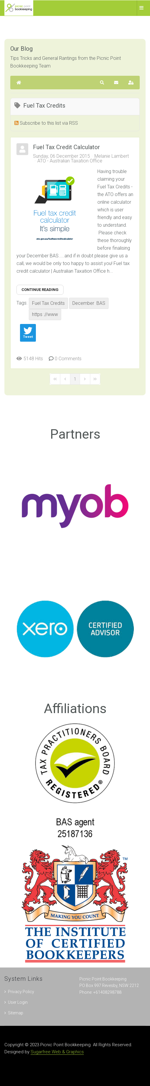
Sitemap (15, 1013)
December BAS (88, 303)
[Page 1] (75, 379)
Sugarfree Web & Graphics (57, 1051)
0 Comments (68, 358)
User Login (18, 1002)
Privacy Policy (21, 991)
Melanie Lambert (111, 156)
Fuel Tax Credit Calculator (66, 147)
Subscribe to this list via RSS (49, 123)
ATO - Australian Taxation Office (69, 161)
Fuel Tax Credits (48, 303)
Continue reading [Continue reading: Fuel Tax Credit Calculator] (40, 289)
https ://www (45, 314)
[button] (102, 82)
